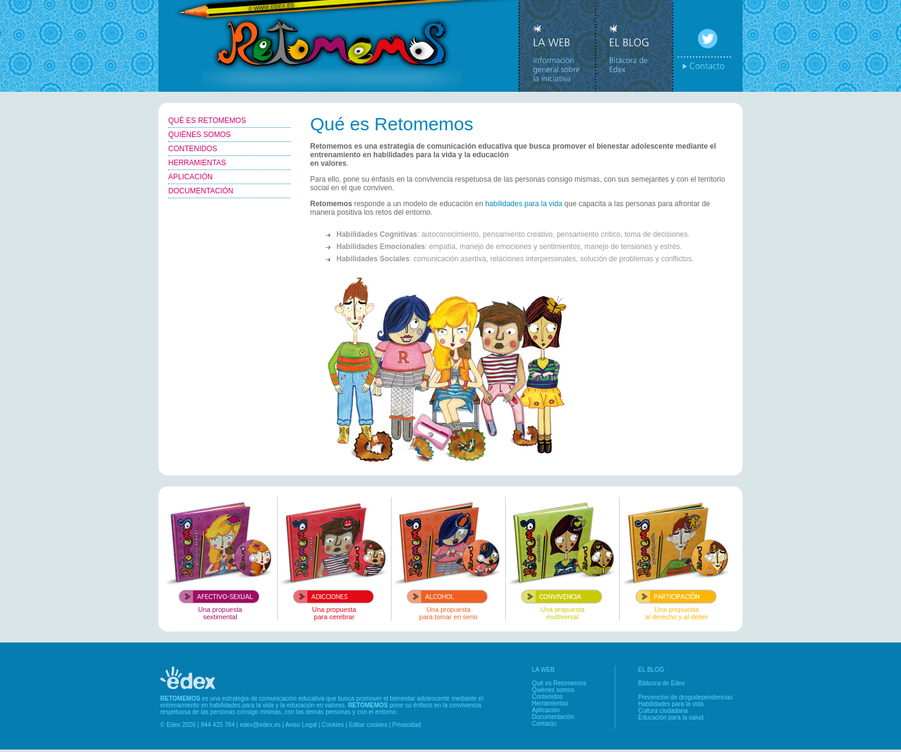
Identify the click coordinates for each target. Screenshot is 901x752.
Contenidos (547, 696)
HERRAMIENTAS (197, 162)
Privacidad (406, 724)
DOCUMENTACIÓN (200, 191)
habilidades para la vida (523, 203)
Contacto (544, 723)
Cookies (333, 724)
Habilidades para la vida (670, 704)
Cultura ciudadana (663, 710)
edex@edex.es (260, 724)
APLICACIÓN (190, 177)
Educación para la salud (670, 717)
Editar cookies (368, 724)
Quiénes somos (553, 690)
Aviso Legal (301, 724)
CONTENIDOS (192, 148)
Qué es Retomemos (559, 683)
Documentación (553, 716)
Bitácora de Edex (661, 683)
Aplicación (546, 710)
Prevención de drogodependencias (685, 697)
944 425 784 (218, 724)
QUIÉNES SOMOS (199, 134)
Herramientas (550, 703)
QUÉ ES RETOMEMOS (207, 120)
